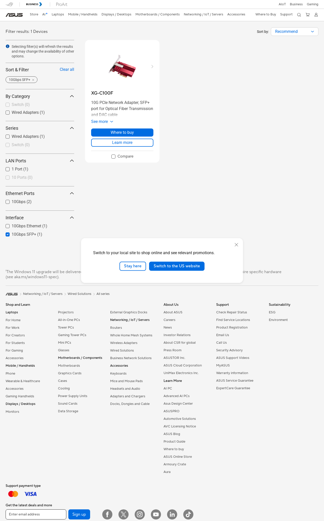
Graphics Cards (70, 373)
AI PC (168, 388)
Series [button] (40, 128)
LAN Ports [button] (40, 160)
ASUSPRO (171, 411)
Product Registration (232, 327)
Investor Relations (177, 335)
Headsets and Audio (125, 389)
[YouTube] (156, 514)
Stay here (132, 266)
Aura (167, 472)
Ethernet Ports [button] (40, 193)
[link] (14, 15)
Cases (62, 381)
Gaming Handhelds (20, 396)
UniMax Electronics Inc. (181, 373)
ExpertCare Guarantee (233, 388)
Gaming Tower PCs (72, 335)
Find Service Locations (233, 320)
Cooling (64, 388)
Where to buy (174, 449)
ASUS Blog (172, 434)
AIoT (282, 4)
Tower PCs (66, 327)
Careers (169, 320)
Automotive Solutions (180, 419)
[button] (312, 4)
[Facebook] (107, 514)
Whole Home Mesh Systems (131, 335)
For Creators (15, 335)
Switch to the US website (177, 266)
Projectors (66, 312)
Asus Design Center (178, 404)
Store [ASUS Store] (34, 14)
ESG (272, 312)
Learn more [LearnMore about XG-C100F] (122, 142)
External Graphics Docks (128, 312)
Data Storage (68, 411)
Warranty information (232, 373)
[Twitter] (123, 514)
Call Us (221, 343)
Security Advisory (229, 350)
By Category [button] (40, 96)
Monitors (12, 412)
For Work (12, 328)
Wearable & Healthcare (23, 381)
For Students (15, 343)
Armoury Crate (175, 464)
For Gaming (14, 351)
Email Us (222, 335)
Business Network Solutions (131, 358)
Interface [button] (40, 217)
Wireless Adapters (123, 343)
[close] (236, 245)
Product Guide (174, 442)
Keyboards (118, 374)
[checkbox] (40, 104)
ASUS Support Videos (232, 358)
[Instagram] (140, 514)
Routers (116, 328)
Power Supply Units (72, 396)
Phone (10, 374)
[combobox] (294, 31)
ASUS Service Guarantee (234, 381)
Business (296, 4)
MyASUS (223, 365)
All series (103, 294)
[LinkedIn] (172, 514)
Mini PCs (64, 343)
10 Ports (22, 177)
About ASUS (173, 312)
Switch (21, 104)
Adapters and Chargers (127, 396)
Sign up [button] (79, 514)
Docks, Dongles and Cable (130, 404)
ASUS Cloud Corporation (183, 365)
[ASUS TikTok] (188, 514)
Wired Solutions (122, 351)
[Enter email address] (36, 514)
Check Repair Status (231, 312)
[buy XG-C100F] (102, 93)
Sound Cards (67, 404)
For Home (13, 320)
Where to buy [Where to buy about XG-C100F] (122, 132)
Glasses (63, 350)
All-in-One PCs (69, 320)
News (168, 327)
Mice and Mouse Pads (126, 381)
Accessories (15, 358)
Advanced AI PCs (177, 396)
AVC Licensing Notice (180, 426)
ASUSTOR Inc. (174, 358)
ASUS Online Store (178, 457)
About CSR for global (180, 343)
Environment (278, 320)
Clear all (67, 69)
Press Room (172, 350)
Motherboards (69, 366)
